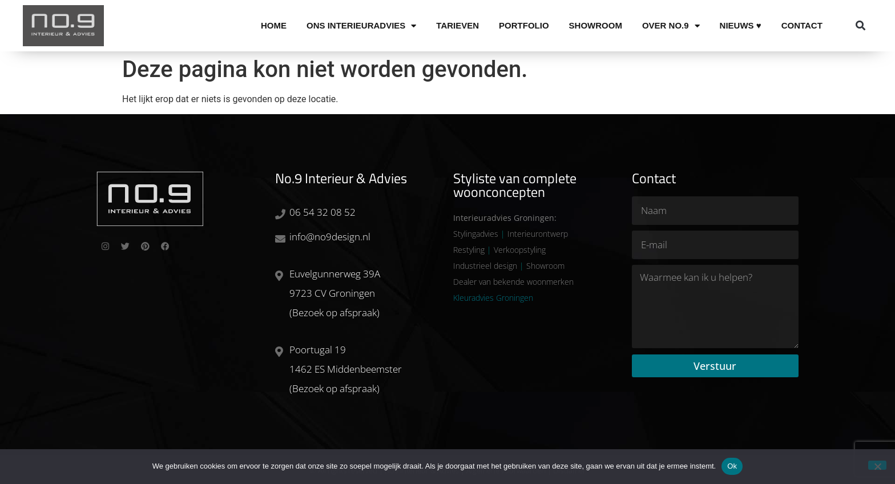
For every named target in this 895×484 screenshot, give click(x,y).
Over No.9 (671, 25)
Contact (802, 25)
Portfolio (524, 25)
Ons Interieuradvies (361, 25)
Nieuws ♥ (740, 25)
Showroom (595, 25)
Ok (732, 466)
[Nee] (877, 465)
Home (274, 25)
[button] (860, 26)
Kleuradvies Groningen (493, 297)
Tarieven (457, 25)
